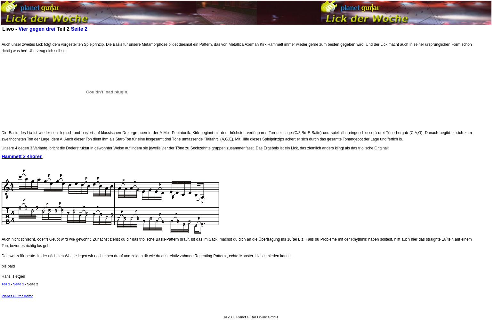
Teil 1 (6, 284)
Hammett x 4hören (22, 156)
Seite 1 (18, 284)
